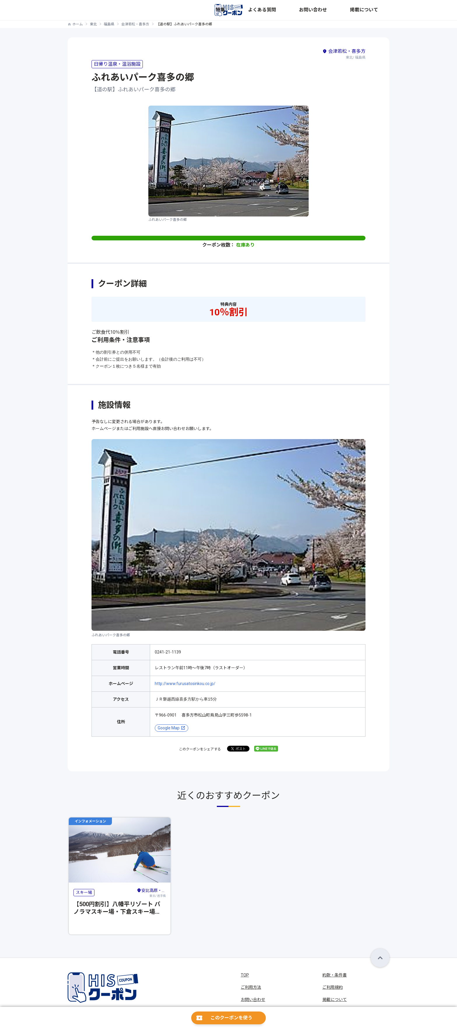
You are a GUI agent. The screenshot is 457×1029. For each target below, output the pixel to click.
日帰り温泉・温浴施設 (117, 64)
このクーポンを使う (231, 1018)
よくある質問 (314, 10)
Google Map (169, 728)
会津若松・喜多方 (135, 24)
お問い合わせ (345, 10)
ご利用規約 (332, 987)
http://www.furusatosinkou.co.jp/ (185, 683)
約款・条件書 (334, 975)
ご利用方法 (251, 987)
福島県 (109, 24)
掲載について (377, 10)
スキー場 (84, 892)
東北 (93, 24)
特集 (291, 10)
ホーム (77, 24)
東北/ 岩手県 (151, 892)
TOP (245, 975)
